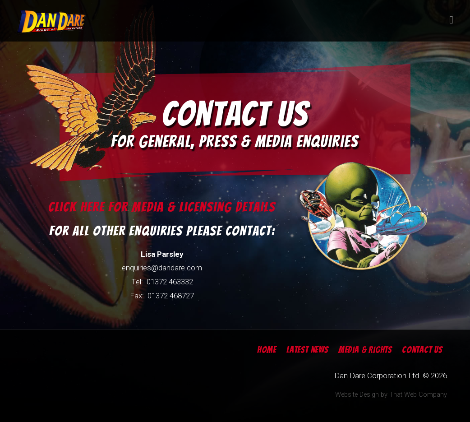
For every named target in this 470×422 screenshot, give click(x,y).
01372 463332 (170, 281)
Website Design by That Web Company (391, 395)
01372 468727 (170, 295)
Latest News (307, 350)
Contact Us (422, 350)
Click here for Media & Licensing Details (162, 207)
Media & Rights (365, 350)
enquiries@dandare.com (162, 267)
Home (266, 350)
